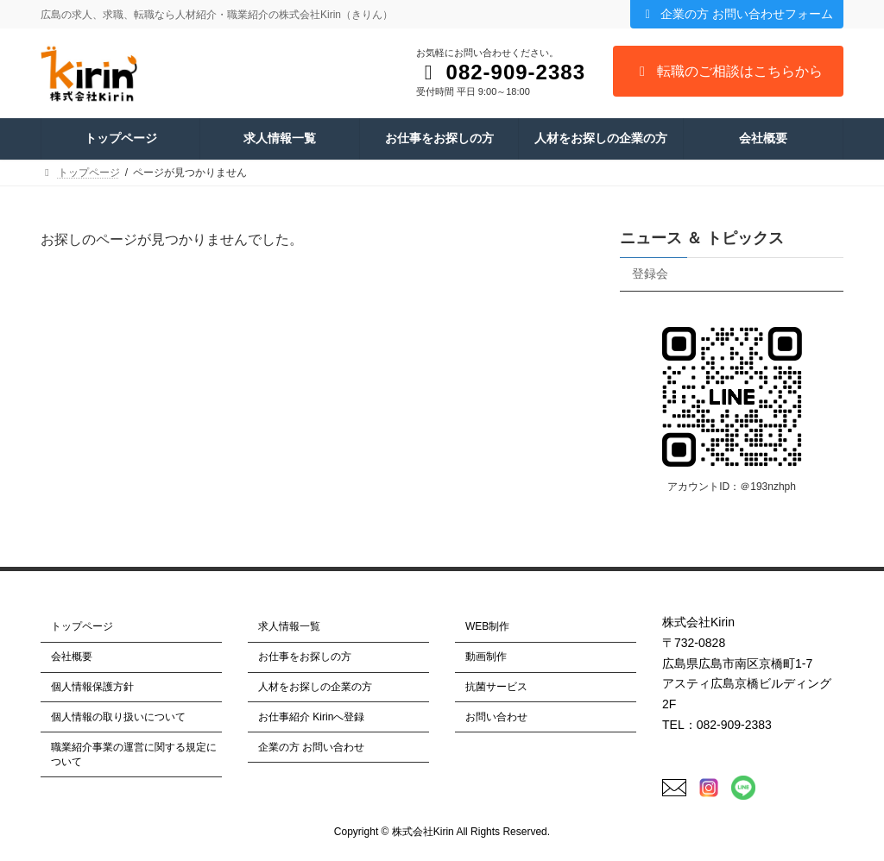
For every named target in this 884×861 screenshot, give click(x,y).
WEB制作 (487, 626)
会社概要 (71, 656)
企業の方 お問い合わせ (311, 746)
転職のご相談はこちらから (728, 71)
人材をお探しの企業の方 (315, 687)
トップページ (82, 626)
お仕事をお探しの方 (304, 656)
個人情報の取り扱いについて (118, 717)
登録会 (650, 273)
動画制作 (486, 656)
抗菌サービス (496, 687)
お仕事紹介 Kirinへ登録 (311, 717)
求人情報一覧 (289, 626)
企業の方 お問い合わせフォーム (737, 14)
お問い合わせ (496, 717)
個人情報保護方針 (92, 687)
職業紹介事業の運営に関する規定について (134, 753)
